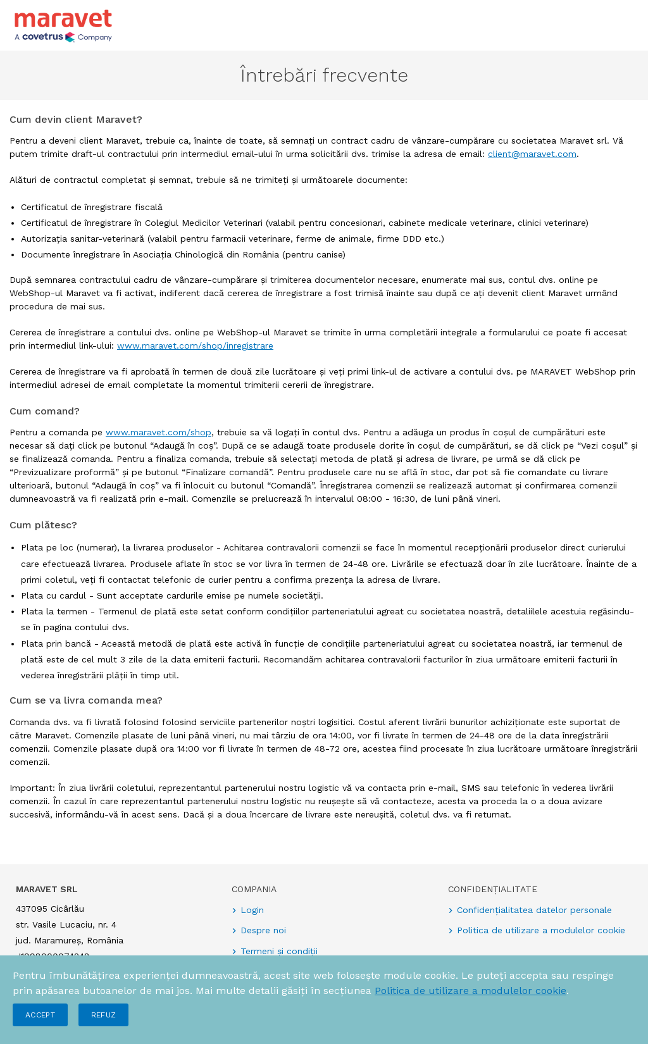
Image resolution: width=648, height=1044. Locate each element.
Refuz (103, 1014)
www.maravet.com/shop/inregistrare (195, 345)
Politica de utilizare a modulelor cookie (470, 991)
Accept (40, 1014)
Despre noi (263, 930)
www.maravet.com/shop (158, 432)
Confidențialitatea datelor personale (534, 910)
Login (252, 910)
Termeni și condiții (279, 951)
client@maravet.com (532, 154)
